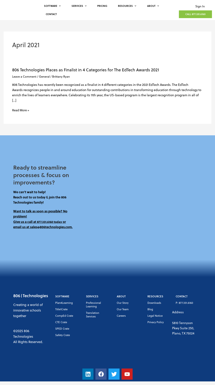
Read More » (21, 110)
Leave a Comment (24, 76)
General (44, 76)
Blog (150, 309)
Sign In (200, 6)
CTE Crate (61, 322)
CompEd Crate (64, 316)
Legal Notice (155, 316)
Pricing (102, 6)
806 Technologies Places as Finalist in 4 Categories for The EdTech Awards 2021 (85, 70)
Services (79, 6)
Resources (127, 6)
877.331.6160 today (50, 221)
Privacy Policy (155, 322)
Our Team (123, 309)
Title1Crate (61, 309)
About (153, 6)
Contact (51, 14)
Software (52, 6)
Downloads (154, 303)
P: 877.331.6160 (184, 303)
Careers (121, 316)
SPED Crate (62, 329)
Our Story (122, 303)
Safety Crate (62, 335)
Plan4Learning (64, 303)
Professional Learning (93, 304)
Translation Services (92, 314)
